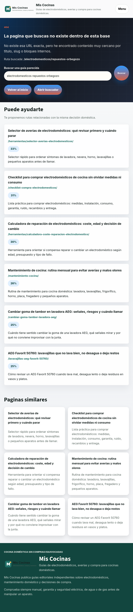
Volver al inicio (18, 89)
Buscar (121, 73)
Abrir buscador (47, 89)
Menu (122, 9)
